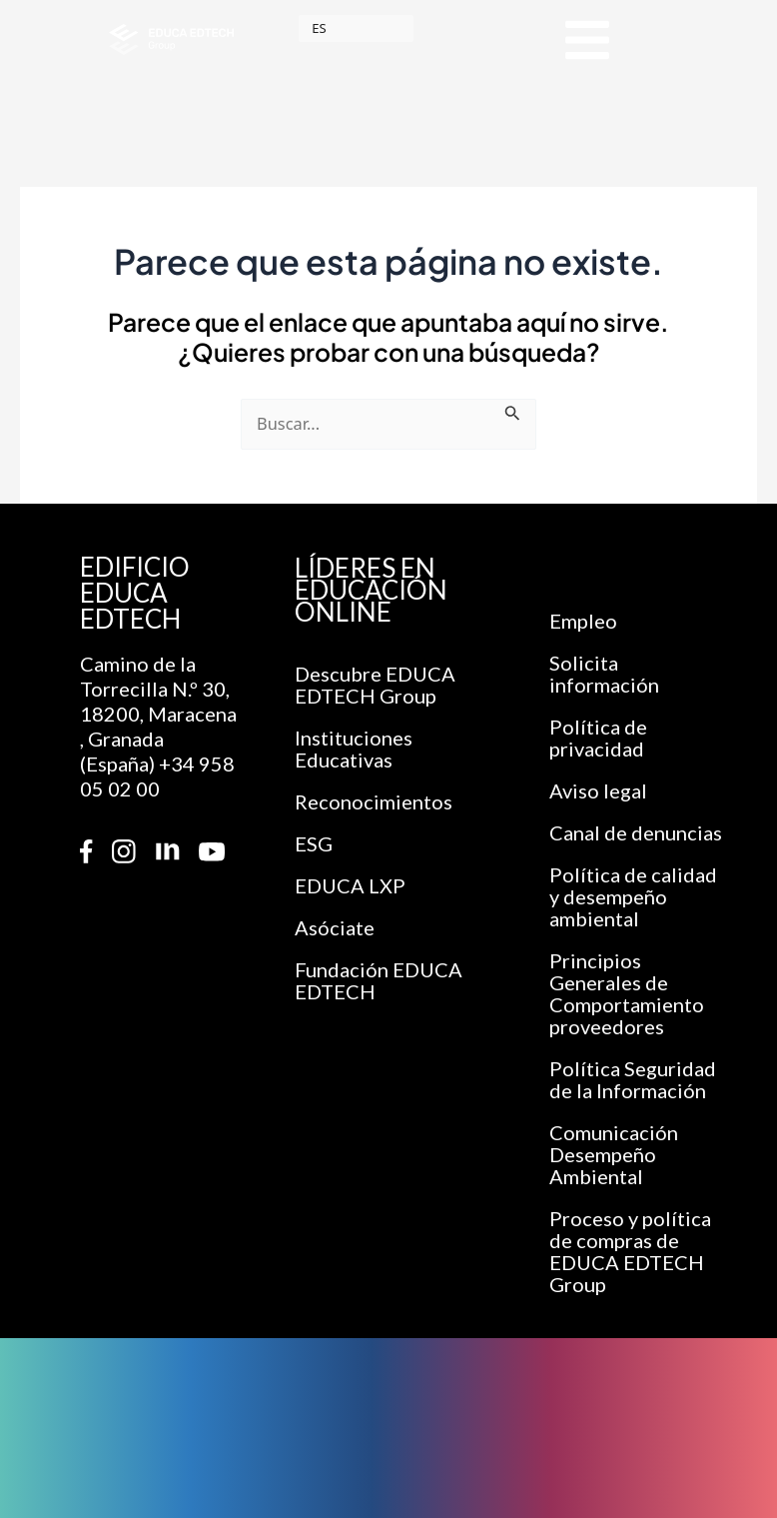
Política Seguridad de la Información (632, 1079)
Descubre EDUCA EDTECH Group (375, 685)
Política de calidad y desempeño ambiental (633, 896)
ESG (314, 843)
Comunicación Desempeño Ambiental (613, 1154)
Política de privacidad (598, 737)
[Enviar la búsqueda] (512, 411)
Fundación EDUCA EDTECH (378, 980)
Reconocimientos (373, 801)
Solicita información (604, 674)
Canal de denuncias (635, 832)
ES (319, 28)
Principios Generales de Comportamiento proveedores (626, 993)
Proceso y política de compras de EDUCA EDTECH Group (630, 1251)
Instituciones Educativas (353, 748)
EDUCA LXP (350, 885)
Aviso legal (598, 790)
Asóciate (335, 927)
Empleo (583, 621)
